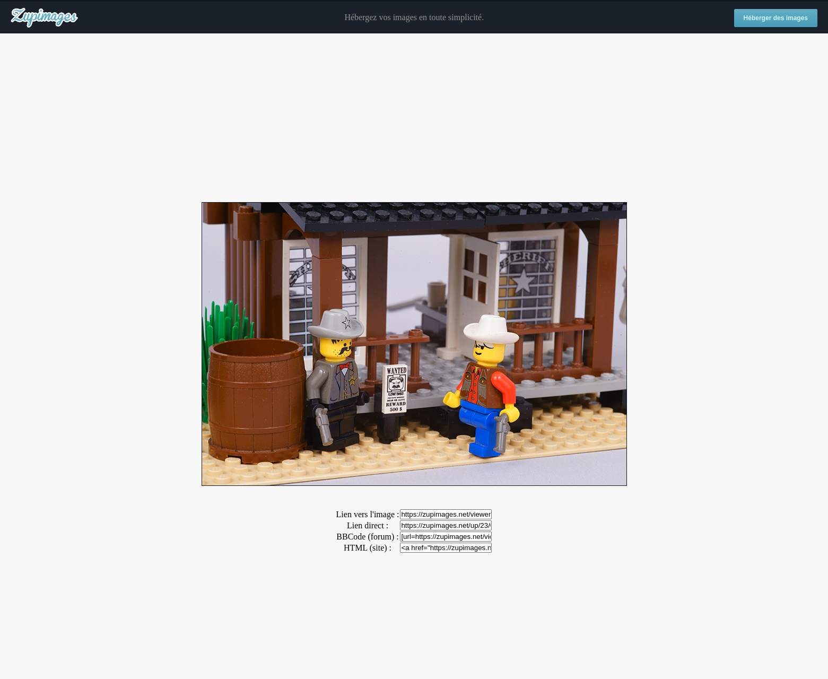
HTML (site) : (367, 547)
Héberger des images (776, 18)
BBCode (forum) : (367, 536)
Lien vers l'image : (367, 514)
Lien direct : (367, 525)
